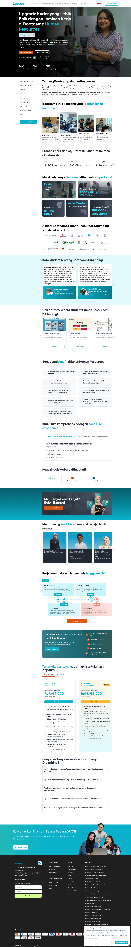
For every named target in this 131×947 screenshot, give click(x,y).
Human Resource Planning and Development (93, 436)
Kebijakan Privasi (90, 938)
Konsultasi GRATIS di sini (53, 508)
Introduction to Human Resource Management (61, 437)
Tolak (111, 942)
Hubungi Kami (28, 122)
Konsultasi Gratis (25, 52)
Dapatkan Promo (42, 52)
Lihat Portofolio (54, 346)
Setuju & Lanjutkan (121, 942)
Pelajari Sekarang (52, 649)
